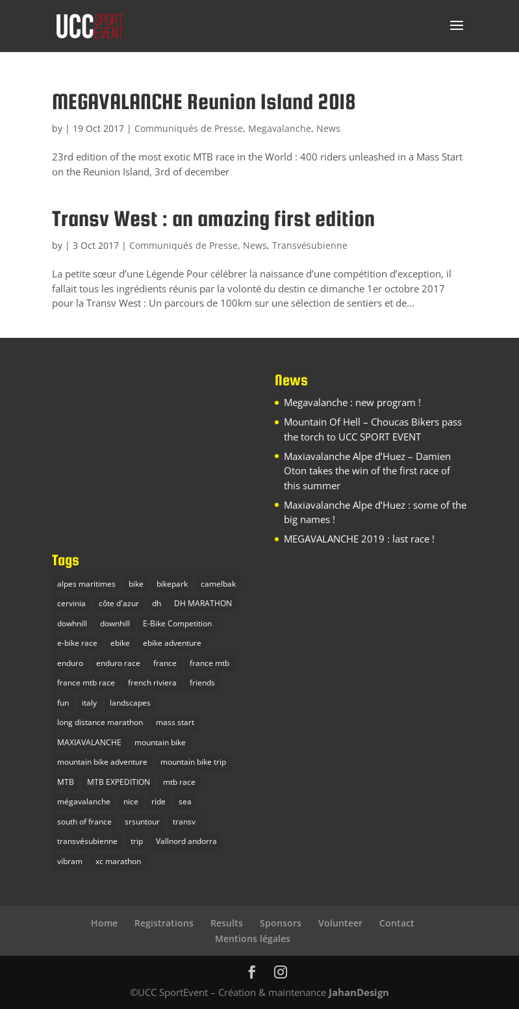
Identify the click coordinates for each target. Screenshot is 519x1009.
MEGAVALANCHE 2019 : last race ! (359, 538)
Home (104, 923)
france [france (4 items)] (165, 663)
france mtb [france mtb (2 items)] (209, 663)
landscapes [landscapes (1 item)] (130, 702)
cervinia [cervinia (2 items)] (71, 603)
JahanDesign (359, 992)
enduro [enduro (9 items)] (70, 663)
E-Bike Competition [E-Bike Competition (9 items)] (177, 623)
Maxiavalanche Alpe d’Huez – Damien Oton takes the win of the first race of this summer (367, 471)
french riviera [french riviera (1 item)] (152, 682)
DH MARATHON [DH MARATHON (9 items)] (203, 603)
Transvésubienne (310, 245)
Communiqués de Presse (188, 128)
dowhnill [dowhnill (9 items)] (72, 623)
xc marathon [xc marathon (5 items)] (118, 861)
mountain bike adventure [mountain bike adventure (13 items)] (102, 761)
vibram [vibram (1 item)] (69, 861)
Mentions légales (252, 938)
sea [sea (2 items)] (185, 801)
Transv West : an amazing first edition (213, 218)
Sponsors (280, 923)
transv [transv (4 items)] (184, 821)
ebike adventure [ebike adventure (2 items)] (172, 642)
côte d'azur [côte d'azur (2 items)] (119, 603)
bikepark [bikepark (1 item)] (172, 583)
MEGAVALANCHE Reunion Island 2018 (204, 101)
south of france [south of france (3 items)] (84, 821)
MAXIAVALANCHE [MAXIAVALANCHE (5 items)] (89, 742)
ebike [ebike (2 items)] (120, 642)
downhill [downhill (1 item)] (115, 623)
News (328, 128)
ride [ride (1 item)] (158, 801)
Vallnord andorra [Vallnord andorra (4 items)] (186, 841)
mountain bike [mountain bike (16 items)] (160, 742)
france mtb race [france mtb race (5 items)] (86, 682)
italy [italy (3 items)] (89, 702)
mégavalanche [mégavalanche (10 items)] (83, 801)
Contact (396, 923)
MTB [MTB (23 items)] (65, 781)
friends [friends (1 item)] (202, 682)
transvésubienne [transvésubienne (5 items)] (87, 841)
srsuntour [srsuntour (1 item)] (142, 821)
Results (226, 923)
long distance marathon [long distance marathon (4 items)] (100, 722)
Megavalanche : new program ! (352, 402)
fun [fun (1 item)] (63, 702)
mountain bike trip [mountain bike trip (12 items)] (193, 761)
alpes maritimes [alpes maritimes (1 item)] (86, 583)
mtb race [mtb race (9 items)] (179, 781)
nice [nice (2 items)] (130, 801)
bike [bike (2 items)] (136, 583)
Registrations (164, 923)
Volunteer (340, 923)
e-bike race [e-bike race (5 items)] (77, 642)
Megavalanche (279, 128)
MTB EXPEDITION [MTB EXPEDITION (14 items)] (118, 781)
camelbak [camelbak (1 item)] (218, 583)
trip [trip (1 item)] (137, 841)
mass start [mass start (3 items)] (175, 722)
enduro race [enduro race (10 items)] (118, 663)
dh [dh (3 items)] (156, 603)
